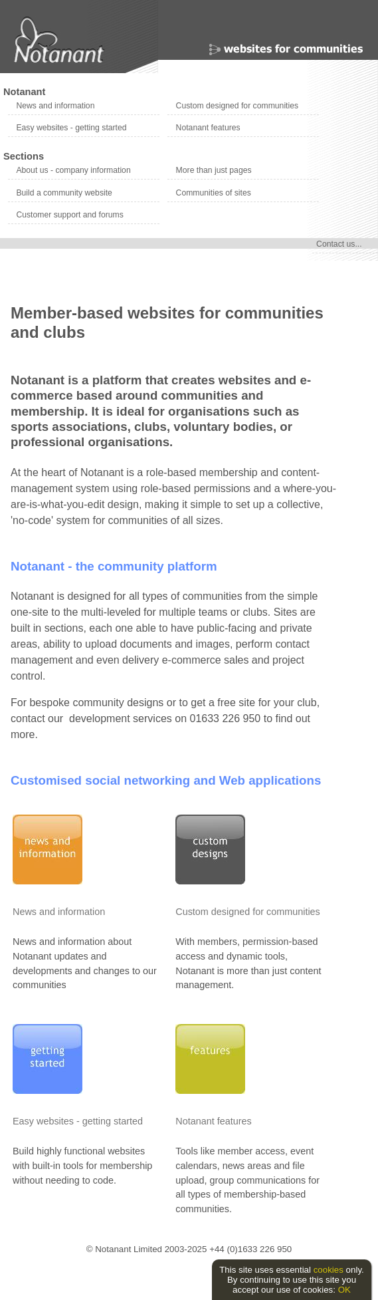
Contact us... (339, 244)
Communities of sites (213, 192)
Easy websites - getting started (71, 127)
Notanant (24, 91)
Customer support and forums (69, 214)
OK (344, 1290)
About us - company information (73, 170)
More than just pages (214, 170)
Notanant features (208, 127)
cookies (328, 1270)
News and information (55, 105)
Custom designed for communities (237, 105)
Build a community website (64, 192)
